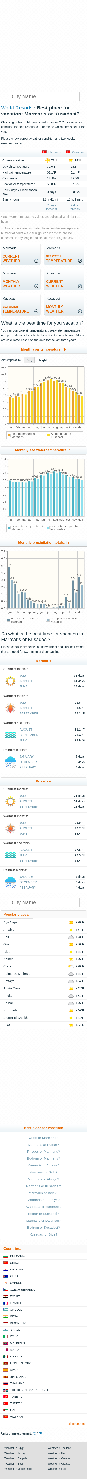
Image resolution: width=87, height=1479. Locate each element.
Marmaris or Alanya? (43, 1179)
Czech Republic (23, 1289)
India (14, 1316)
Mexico (16, 1356)
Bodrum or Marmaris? (43, 1158)
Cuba (14, 1276)
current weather (11, 258)
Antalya (8, 929)
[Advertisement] (43, 45)
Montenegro (21, 1363)
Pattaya (9, 981)
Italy (14, 1336)
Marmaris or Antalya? (43, 1165)
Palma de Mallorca (16, 973)
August (26, 681)
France (16, 1303)
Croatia (16, 1269)
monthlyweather (11, 284)
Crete (7, 966)
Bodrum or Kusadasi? (43, 1227)
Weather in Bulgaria (15, 1458)
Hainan (8, 1003)
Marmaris (51, 152)
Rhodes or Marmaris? (43, 1151)
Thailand (17, 1383)
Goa (6, 944)
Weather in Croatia (59, 1463)
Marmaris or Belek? (43, 1193)
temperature (59, 259)
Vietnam (16, 1416)
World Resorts (17, 108)
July (23, 675)
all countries (76, 1423)
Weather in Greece (59, 1458)
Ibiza (6, 951)
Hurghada (10, 1010)
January (27, 756)
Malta (14, 1349)
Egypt (15, 1296)
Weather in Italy (57, 1468)
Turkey (16, 1403)
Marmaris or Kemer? (43, 1144)
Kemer (8, 959)
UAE (13, 1410)
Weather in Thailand (59, 1448)
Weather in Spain (14, 1463)
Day (29, 360)
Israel (15, 1329)
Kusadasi (75, 152)
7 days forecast (51, 207)
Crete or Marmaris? (43, 1137)
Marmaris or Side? (43, 1172)
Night (43, 360)
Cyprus (16, 1283)
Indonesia (18, 1323)
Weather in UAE (57, 1453)
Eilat (6, 1025)
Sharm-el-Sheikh (15, 1017)
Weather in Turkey (14, 1453)
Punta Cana (12, 988)
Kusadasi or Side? (43, 1234)
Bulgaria (17, 1256)
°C (34, 1433)
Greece (16, 1309)
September (29, 713)
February (28, 767)
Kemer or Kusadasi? (43, 1213)
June (24, 686)
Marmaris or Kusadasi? (43, 1186)
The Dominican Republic (29, 1390)
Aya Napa (10, 922)
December (28, 762)
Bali (6, 937)
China (14, 1262)
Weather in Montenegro (18, 1468)
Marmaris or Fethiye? (43, 1200)
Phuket (8, 995)
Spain (14, 1370)
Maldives (17, 1343)
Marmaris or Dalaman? (43, 1220)
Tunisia (16, 1396)
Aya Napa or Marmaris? (44, 1207)
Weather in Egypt (14, 1448)
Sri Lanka (18, 1376)
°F (40, 1433)
